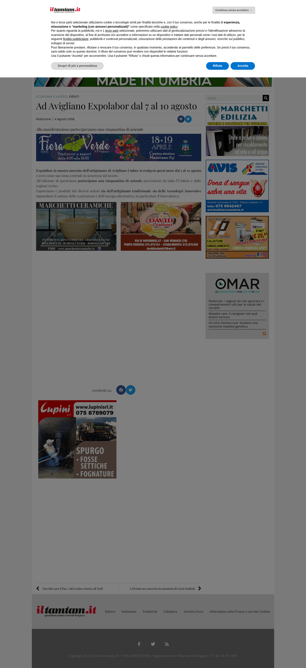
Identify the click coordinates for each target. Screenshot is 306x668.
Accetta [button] (242, 65)
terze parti (111, 30)
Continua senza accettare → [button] (233, 10)
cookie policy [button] (169, 26)
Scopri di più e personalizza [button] (77, 65)
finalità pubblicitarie (75, 39)
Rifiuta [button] (217, 65)
